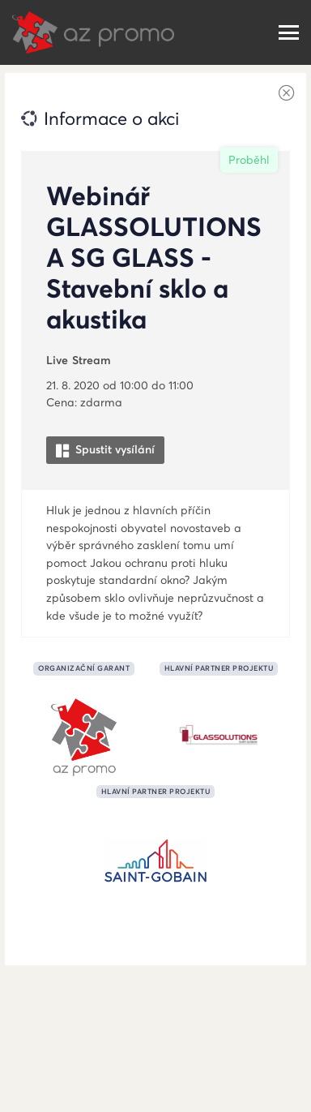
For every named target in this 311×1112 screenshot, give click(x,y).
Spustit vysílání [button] (105, 449)
